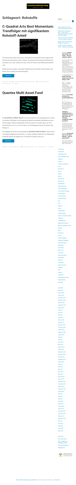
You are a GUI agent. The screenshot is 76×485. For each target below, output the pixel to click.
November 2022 (62, 384)
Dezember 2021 (62, 411)
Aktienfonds (61, 151)
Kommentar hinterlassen (43, 81)
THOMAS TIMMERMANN (66, 112)
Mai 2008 (60, 426)
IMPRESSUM (61, 447)
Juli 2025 (60, 310)
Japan (59, 230)
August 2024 (61, 334)
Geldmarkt (60, 218)
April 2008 (60, 428)
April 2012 (60, 423)
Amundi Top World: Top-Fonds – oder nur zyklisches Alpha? (67, 55)
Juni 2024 (60, 339)
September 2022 (62, 389)
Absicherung (61, 149)
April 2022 (60, 401)
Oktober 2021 (61, 416)
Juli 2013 (60, 421)
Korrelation (60, 233)
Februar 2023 (61, 376)
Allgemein (13, 81)
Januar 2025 (61, 322)
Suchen (60, 19)
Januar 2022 (61, 408)
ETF (59, 201)
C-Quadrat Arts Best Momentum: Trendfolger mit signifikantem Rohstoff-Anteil (28, 31)
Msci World (61, 247)
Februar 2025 (61, 320)
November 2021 (62, 413)
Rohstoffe (27, 81)
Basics (59, 171)
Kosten (59, 235)
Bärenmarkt (61, 168)
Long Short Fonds (62, 242)
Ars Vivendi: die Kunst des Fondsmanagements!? (67, 97)
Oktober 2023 (61, 356)
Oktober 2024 (61, 329)
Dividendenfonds (62, 198)
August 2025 (61, 307)
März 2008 (60, 430)
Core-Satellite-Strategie (63, 191)
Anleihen (60, 161)
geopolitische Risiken (63, 223)
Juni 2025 (60, 312)
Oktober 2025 (61, 302)
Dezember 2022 (62, 381)
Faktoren (60, 205)
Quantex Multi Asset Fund (22, 93)
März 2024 (60, 344)
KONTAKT (61, 436)
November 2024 (62, 327)
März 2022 (60, 403)
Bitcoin (59, 176)
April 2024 (60, 342)
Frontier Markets (62, 213)
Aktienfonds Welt (62, 154)
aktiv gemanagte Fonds (63, 156)
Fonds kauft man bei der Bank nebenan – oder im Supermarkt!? (67, 136)
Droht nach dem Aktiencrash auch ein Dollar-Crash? (67, 78)
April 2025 (60, 317)
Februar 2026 (61, 292)
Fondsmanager (61, 210)
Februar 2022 (61, 406)
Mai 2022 (60, 398)
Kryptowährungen (62, 238)
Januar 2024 (61, 349)
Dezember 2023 (62, 352)
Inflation (60, 228)
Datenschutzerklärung (63, 445)
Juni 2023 (60, 366)
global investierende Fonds (64, 225)
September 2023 (62, 359)
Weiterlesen (8, 76)
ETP (59, 203)
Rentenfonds (61, 257)
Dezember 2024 (62, 324)
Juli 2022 (60, 393)
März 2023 (60, 374)
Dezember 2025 (62, 297)
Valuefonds (60, 274)
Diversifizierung (62, 196)
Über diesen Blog (62, 438)
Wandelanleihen (62, 279)
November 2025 (62, 300)
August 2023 (61, 361)
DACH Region (61, 193)
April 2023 (60, 371)
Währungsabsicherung (63, 277)
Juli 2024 (60, 337)
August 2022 (61, 391)
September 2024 (62, 332)
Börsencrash (61, 181)
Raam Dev (57, 479)
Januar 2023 (61, 379)
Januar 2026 (61, 295)
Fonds (17, 81)
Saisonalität (61, 262)
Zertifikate (60, 282)
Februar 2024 (61, 347)
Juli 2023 (60, 364)
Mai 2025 (60, 315)
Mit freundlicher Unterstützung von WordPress (26, 479)
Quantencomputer (62, 255)
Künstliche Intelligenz (63, 240)
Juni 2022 (60, 396)
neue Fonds (60, 252)
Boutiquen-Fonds (62, 186)
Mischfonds (61, 245)
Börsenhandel (61, 183)
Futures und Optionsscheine (64, 215)
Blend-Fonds (61, 178)
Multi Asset (21, 81)
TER (59, 270)
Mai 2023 (60, 369)
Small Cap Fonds (62, 265)
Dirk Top (6, 81)
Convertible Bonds (62, 188)
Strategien (32, 81)
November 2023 (62, 354)
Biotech (60, 173)
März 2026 (60, 290)
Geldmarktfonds (62, 220)
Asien (59, 166)
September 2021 (62, 418)
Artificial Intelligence (63, 164)
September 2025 (62, 305)
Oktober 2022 (61, 386)
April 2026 (60, 287)
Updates (60, 272)
